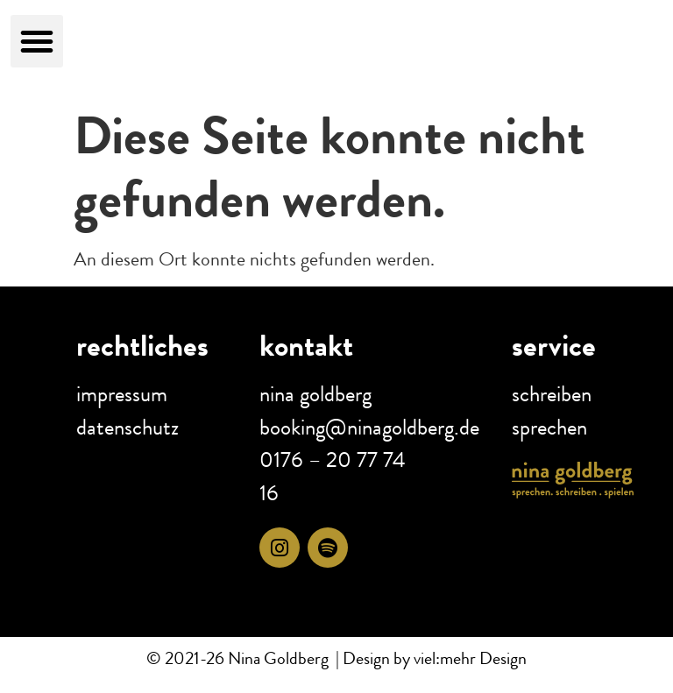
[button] (37, 41)
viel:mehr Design (468, 658)
